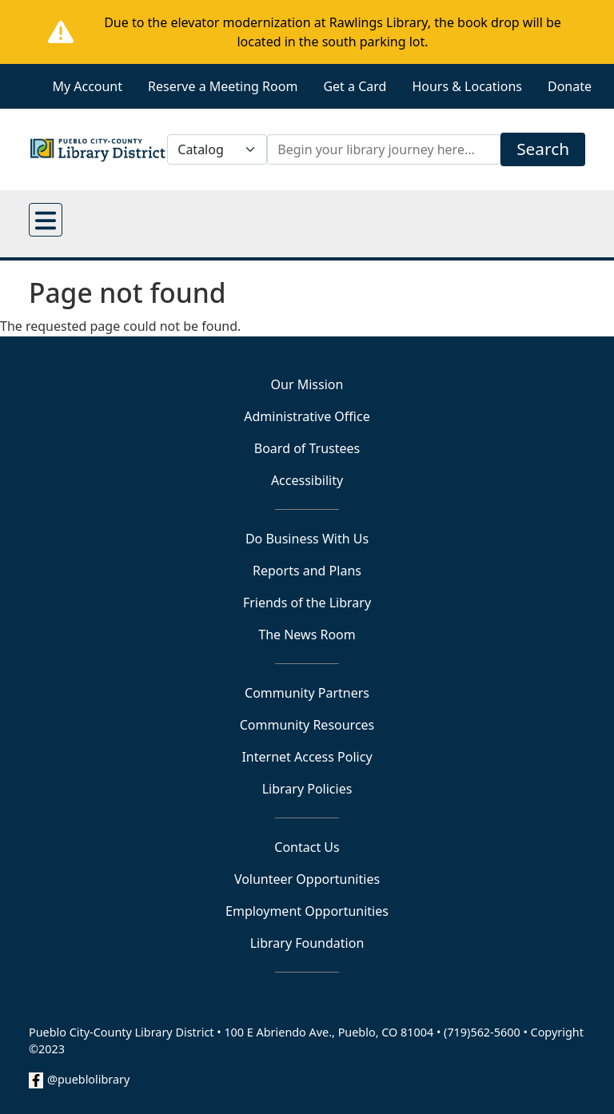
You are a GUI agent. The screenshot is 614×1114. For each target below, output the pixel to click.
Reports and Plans (307, 570)
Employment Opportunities (307, 911)
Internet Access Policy (306, 757)
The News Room (307, 634)
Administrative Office (306, 416)
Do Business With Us (307, 538)
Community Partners (307, 693)
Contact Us (306, 847)
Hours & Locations (467, 86)
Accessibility (307, 480)
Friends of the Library (307, 602)
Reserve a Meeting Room (222, 86)
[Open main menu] (45, 220)
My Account (87, 86)
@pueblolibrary (88, 1079)
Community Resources (307, 725)
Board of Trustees (307, 448)
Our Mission (307, 384)
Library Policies (307, 789)
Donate (570, 86)
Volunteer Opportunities (307, 879)
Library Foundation (307, 943)
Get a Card (354, 86)
